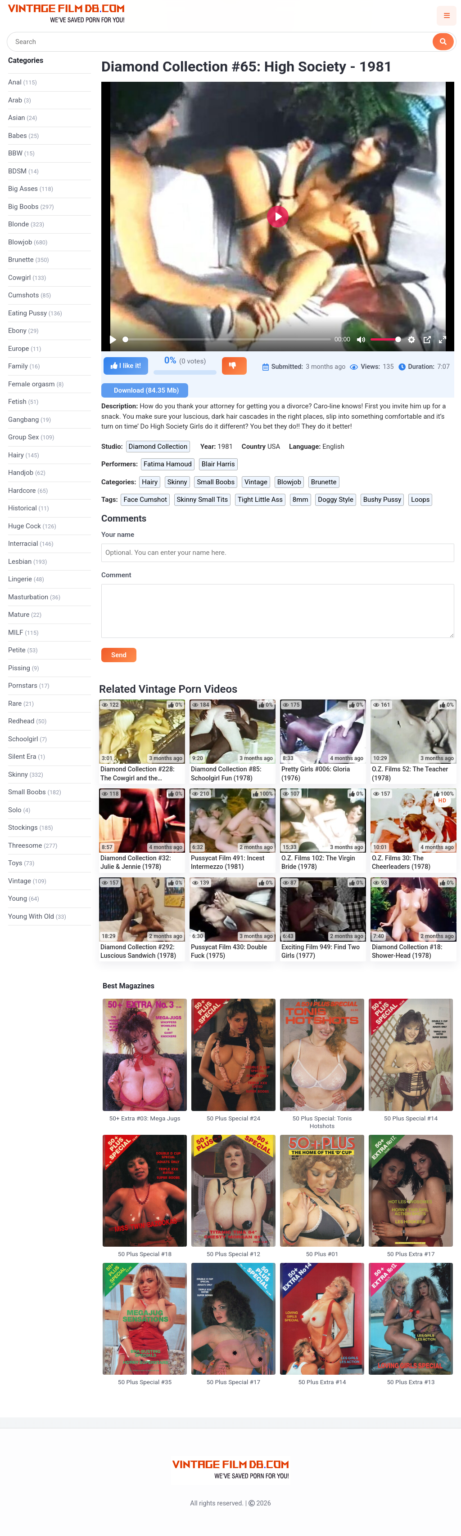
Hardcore (28, 491)
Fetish (23, 402)
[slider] (226, 339)
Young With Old (37, 916)
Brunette (28, 260)
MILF (23, 633)
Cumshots (29, 295)
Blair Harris (218, 464)
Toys (21, 863)
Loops (420, 500)
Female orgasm (35, 384)
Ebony (23, 331)
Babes (23, 136)
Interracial (31, 544)
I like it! (126, 366)
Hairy (23, 455)
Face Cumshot (145, 500)
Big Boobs (31, 207)
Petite (23, 650)
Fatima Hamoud (168, 464)
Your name (117, 535)
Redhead (27, 721)
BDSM (23, 171)
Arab (19, 100)
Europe (24, 349)
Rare (21, 703)
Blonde (26, 224)
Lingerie (26, 579)
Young (23, 898)
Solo (19, 810)
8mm (300, 500)
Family (24, 366)
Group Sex (31, 437)
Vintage (27, 881)
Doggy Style (335, 500)
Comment (116, 575)
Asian (22, 118)
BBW (21, 153)
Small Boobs (34, 792)
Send (119, 655)
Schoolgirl (27, 739)
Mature (24, 615)
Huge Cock (32, 526)
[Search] (231, 42)
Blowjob (27, 242)
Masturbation (34, 597)
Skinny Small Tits (202, 500)
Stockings (30, 827)
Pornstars (29, 686)
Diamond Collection (158, 447)
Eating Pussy (35, 313)
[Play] (113, 339)
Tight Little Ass (260, 500)
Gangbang (29, 420)
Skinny (25, 774)
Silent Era (26, 757)
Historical (28, 508)
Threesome (33, 845)
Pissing (23, 668)
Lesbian (27, 562)
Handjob (26, 473)
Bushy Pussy (382, 500)
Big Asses (30, 189)
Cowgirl (27, 278)
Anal (22, 82)
